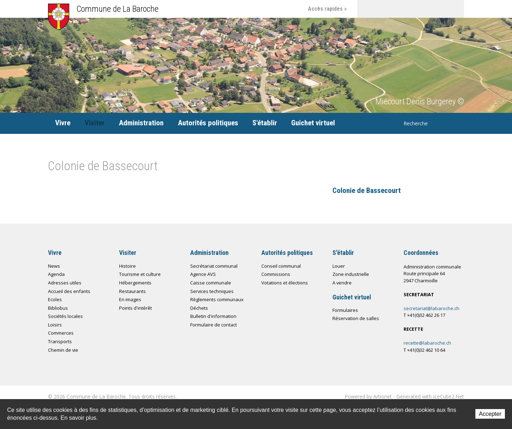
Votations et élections (284, 282)
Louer (338, 266)
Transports (60, 341)
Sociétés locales (65, 316)
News (54, 266)
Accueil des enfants (69, 291)
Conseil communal (281, 266)
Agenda (56, 274)
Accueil (366, 9)
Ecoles (55, 299)
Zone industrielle (350, 274)
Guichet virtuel (313, 123)
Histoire (127, 266)
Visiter (95, 123)
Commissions (275, 274)
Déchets (199, 308)
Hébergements (135, 282)
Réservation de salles (355, 318)
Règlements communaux (217, 299)
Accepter (490, 414)
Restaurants (132, 291)
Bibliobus (58, 308)
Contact (384, 9)
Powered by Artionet (368, 396)
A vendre (342, 282)
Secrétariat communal (214, 266)
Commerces (61, 333)
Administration (141, 123)
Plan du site (401, 9)
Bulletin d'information (213, 316)
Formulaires (345, 310)
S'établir (264, 123)
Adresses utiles (64, 282)
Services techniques (212, 291)
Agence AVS (203, 274)
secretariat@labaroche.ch (431, 308)
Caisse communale (210, 282)
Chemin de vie (419, 9)
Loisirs (55, 324)
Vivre (62, 123)
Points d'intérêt (135, 308)
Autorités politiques (208, 123)
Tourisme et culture (140, 274)
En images (130, 299)
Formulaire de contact (213, 324)
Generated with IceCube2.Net (430, 396)
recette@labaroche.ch (427, 343)
